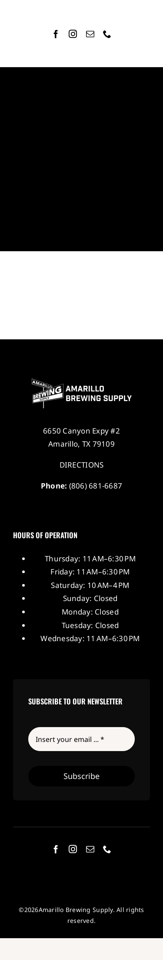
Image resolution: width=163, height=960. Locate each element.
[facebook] (56, 34)
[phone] (107, 34)
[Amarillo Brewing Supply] (82, 382)
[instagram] (73, 34)
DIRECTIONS (82, 465)
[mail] (90, 34)
